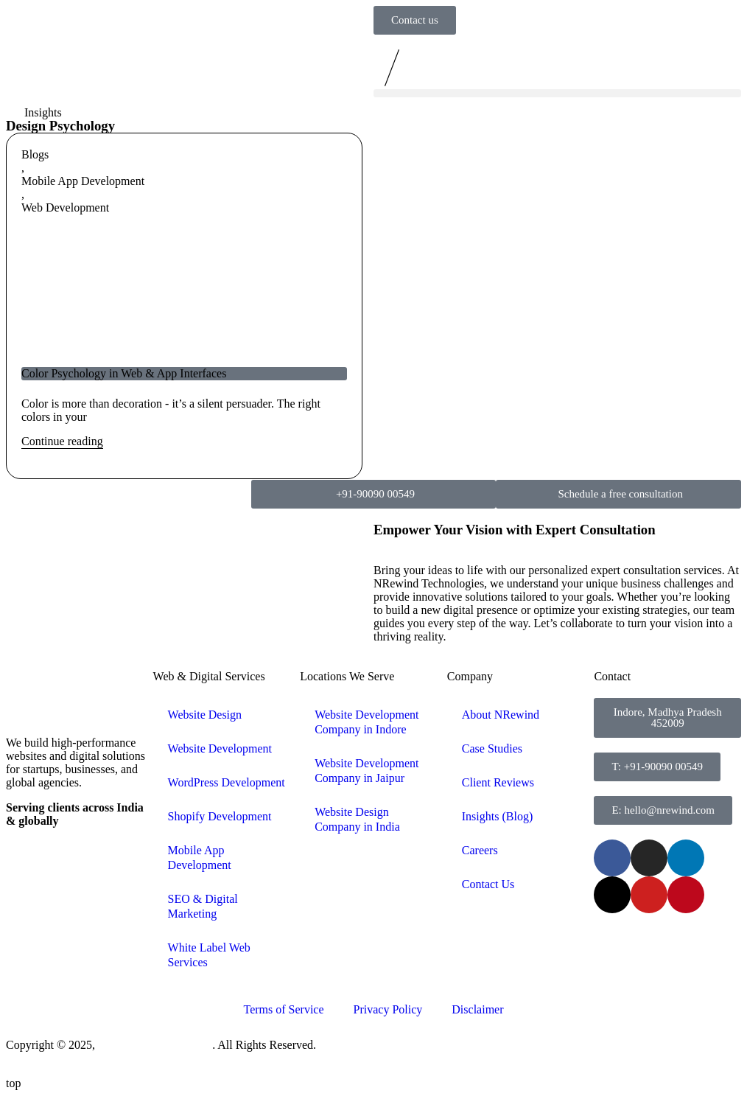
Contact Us (488, 884)
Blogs (35, 154)
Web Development (65, 207)
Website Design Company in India (357, 819)
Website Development (220, 748)
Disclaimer (477, 1009)
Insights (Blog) (497, 816)
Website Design (205, 714)
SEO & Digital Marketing (203, 906)
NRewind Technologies (155, 1045)
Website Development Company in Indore (366, 722)
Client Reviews (498, 782)
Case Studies (492, 748)
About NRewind (500, 714)
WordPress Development (226, 782)
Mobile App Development (82, 181)
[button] (557, 93)
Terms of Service (283, 1009)
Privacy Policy (388, 1009)
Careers (480, 850)
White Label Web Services (209, 954)
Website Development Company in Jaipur (366, 770)
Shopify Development (220, 816)
